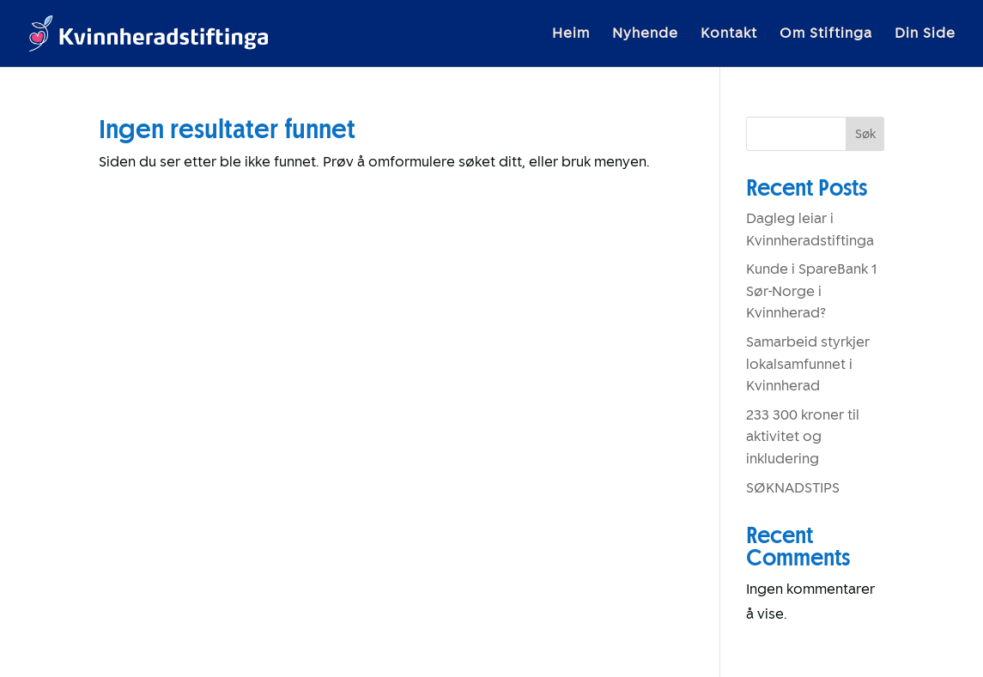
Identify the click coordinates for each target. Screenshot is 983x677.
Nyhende (645, 34)
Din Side (925, 34)
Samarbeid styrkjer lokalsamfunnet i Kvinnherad (808, 364)
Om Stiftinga (826, 34)
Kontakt (729, 34)
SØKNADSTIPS (793, 488)
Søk (865, 134)
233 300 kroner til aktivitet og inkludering (802, 437)
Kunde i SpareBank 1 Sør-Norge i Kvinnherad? (811, 291)
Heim (571, 34)
